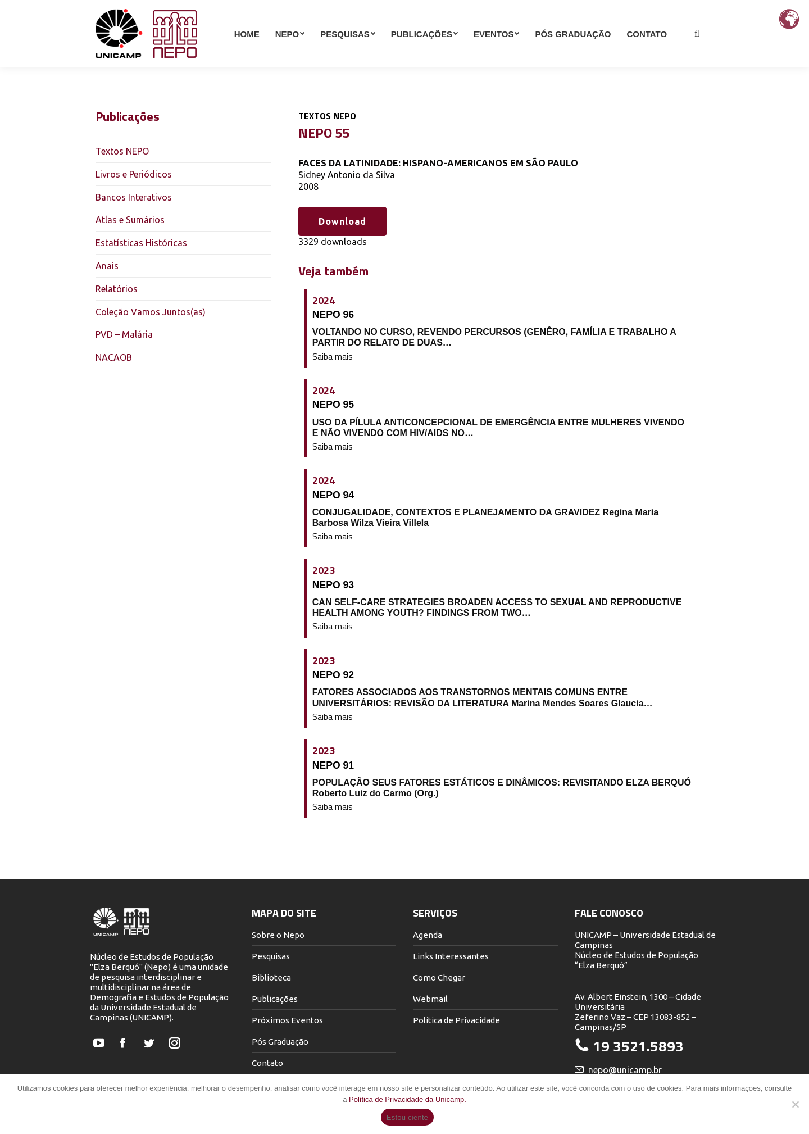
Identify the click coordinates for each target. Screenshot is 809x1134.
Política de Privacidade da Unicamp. (407, 1099)
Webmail (430, 999)
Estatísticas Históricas (141, 243)
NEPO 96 (333, 314)
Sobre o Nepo (278, 935)
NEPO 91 (333, 765)
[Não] (795, 1104)
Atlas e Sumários (130, 220)
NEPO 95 (333, 404)
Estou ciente (408, 1117)
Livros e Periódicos (134, 174)
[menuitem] (247, 54)
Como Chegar (439, 977)
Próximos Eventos (287, 1020)
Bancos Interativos (134, 197)
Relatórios (117, 289)
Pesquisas (271, 956)
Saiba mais (332, 356)
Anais (107, 266)
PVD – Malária (124, 334)
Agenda (427, 935)
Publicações (275, 999)
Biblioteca (271, 977)
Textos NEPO (122, 151)
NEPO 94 (333, 495)
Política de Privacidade (456, 1020)
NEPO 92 (333, 675)
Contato (267, 1063)
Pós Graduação (280, 1041)
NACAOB (114, 357)
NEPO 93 (333, 585)
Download (342, 221)
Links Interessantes (451, 956)
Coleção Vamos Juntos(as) (151, 312)
